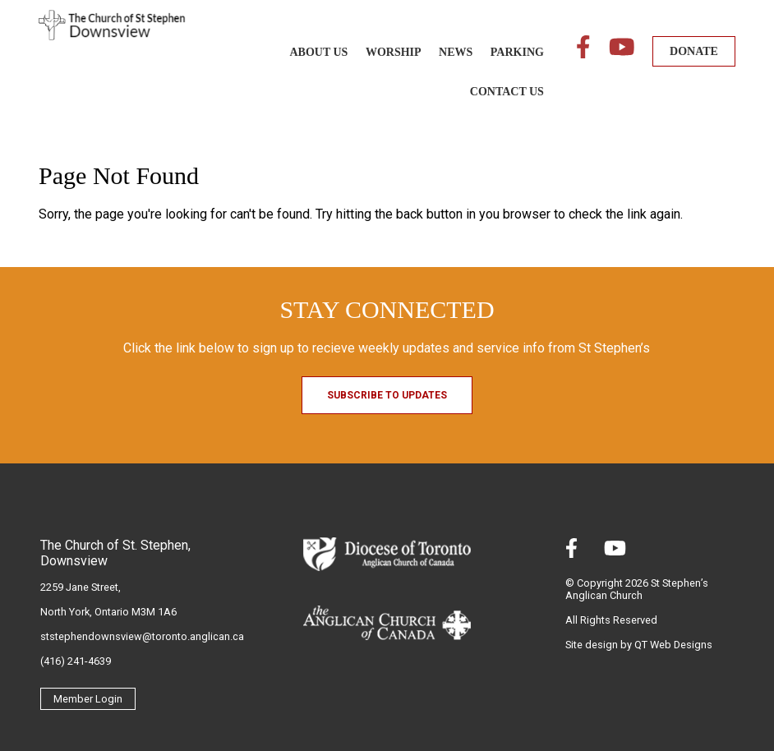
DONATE (694, 51)
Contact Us (507, 91)
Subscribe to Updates (387, 395)
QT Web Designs (673, 644)
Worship (394, 52)
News (455, 52)
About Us (318, 52)
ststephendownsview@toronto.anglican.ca (142, 636)
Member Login (87, 699)
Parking (517, 52)
